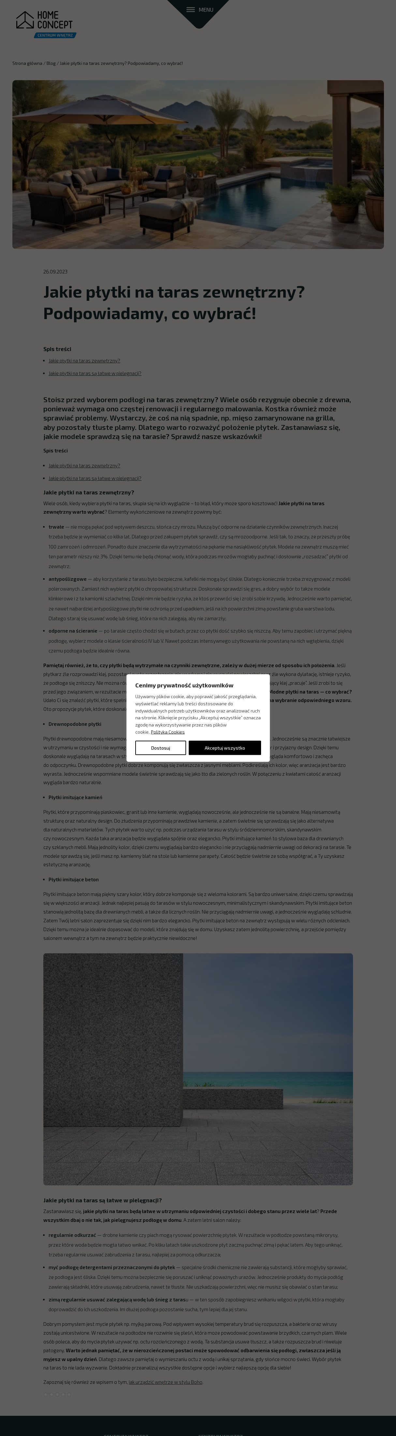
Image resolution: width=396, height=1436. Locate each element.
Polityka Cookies (168, 732)
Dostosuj (160, 747)
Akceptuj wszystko (225, 747)
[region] (198, 718)
